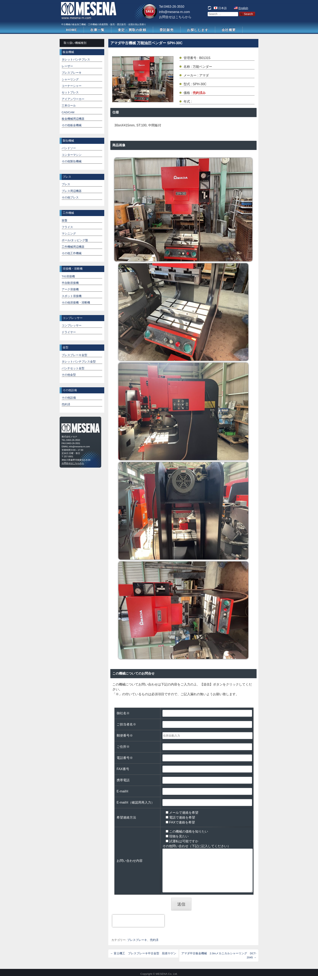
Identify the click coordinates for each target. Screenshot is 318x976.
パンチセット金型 (73, 368)
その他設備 (69, 397)
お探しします (197, 30)
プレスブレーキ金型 (74, 355)
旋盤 (64, 220)
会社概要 (229, 30)
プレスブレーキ (137, 940)
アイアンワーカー (73, 99)
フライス (67, 227)
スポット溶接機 (72, 296)
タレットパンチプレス (76, 59)
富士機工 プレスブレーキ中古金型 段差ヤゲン (143, 953)
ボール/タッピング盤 (75, 240)
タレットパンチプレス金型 (79, 361)
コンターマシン (72, 154)
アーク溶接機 (70, 289)
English (243, 8)
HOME (71, 30)
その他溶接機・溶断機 (76, 302)
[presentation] (138, 921)
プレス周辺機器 (72, 191)
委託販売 (167, 30)
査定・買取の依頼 (132, 30)
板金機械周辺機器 (73, 118)
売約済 (154, 940)
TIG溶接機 (68, 276)
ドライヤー (69, 332)
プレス (66, 184)
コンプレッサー (72, 325)
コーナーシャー (72, 85)
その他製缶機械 (72, 161)
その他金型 (69, 374)
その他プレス (70, 197)
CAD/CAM (68, 112)
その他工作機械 (72, 253)
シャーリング (70, 79)
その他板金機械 (72, 125)
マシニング (69, 233)
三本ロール (69, 105)
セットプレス (70, 92)
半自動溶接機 (70, 282)
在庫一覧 (97, 30)
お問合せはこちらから (175, 17)
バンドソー (69, 148)
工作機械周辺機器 (73, 246)
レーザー (67, 66)
